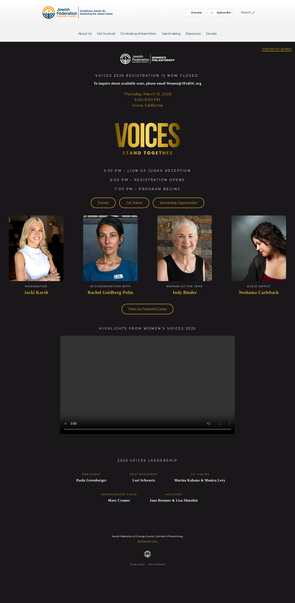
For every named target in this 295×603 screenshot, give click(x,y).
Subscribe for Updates (277, 48)
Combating (138, 34)
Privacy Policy (137, 564)
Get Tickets (134, 203)
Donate (193, 13)
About (85, 34)
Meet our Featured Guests (147, 309)
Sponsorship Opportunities (178, 203)
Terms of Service (156, 564)
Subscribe (220, 13)
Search (247, 12)
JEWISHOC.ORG (147, 541)
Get (106, 34)
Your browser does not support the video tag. (147, 385)
